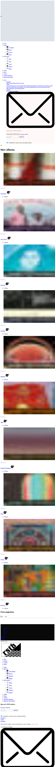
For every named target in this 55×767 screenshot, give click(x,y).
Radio (9, 683)
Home (5, 667)
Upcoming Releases (8, 699)
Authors (5, 630)
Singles (9, 678)
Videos (5, 694)
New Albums (10, 671)
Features (9, 690)
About (5, 633)
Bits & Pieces (7, 680)
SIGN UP (22, 137)
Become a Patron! (24, 134)
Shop (5, 628)
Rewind (9, 674)
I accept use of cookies (6, 727)
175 (6, 616)
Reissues (9, 676)
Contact (5, 631)
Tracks (9, 688)
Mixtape (9, 692)
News (9, 685)
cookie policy (34, 724)
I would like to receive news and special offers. (20, 143)
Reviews (3, 188)
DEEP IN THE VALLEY (9, 701)
